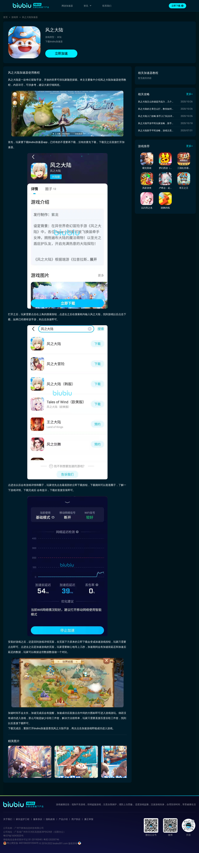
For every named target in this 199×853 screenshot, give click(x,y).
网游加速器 (67, 5)
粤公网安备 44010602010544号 (21, 843)
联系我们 (106, 5)
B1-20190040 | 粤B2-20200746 (43, 839)
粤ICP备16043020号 (13, 835)
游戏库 (14, 17)
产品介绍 (63, 819)
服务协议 (37, 819)
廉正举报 (88, 819)
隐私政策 (50, 819)
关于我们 (7, 819)
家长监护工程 (22, 819)
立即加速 (61, 53)
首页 (5, 17)
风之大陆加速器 (30, 17)
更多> (189, 94)
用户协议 (75, 819)
